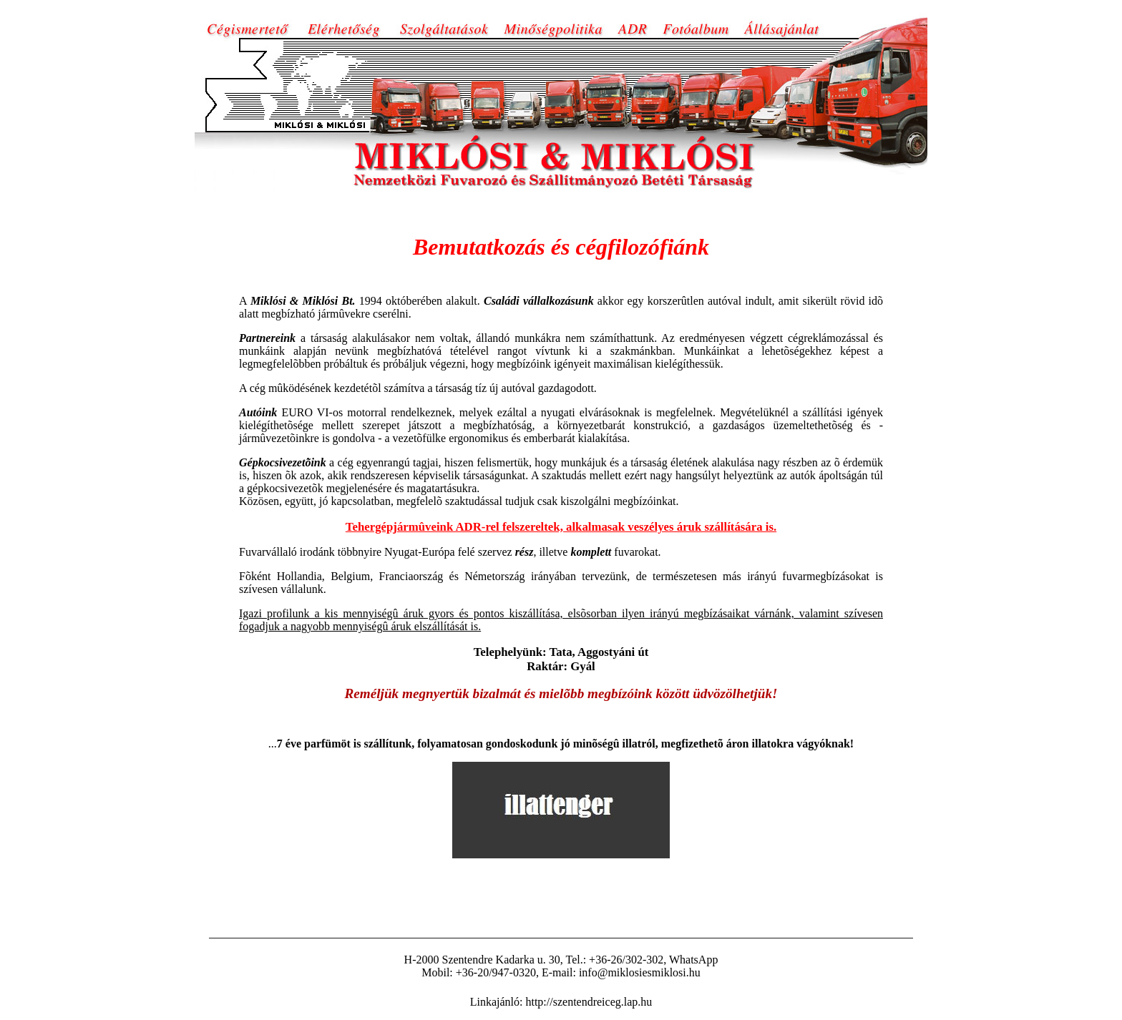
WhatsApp (693, 959)
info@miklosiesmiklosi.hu (640, 972)
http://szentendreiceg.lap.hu (588, 1002)
